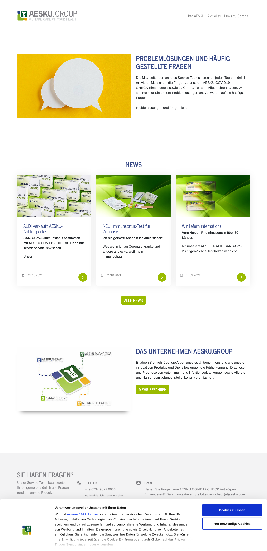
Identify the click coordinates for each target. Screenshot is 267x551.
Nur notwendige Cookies (232, 501)
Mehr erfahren (153, 389)
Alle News (133, 300)
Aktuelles (214, 16)
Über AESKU (195, 16)
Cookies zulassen (232, 487)
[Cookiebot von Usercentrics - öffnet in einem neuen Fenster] (27, 543)
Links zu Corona (236, 16)
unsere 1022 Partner (83, 491)
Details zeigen (221, 543)
